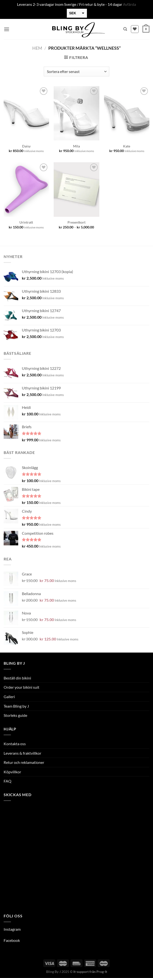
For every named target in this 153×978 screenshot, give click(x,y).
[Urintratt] (26, 189)
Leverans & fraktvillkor (22, 753)
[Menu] (6, 29)
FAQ (7, 781)
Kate (126, 146)
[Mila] (76, 113)
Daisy (26, 146)
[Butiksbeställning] (76, 71)
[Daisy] (26, 113)
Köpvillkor (12, 771)
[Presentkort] (76, 189)
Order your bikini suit (21, 687)
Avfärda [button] (129, 4)
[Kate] (126, 113)
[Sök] (125, 29)
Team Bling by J (16, 706)
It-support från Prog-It (90, 972)
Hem (37, 48)
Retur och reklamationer (24, 762)
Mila (76, 146)
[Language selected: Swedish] (136, 973)
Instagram (12, 929)
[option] (131, 974)
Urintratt (26, 222)
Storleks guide (15, 715)
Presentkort (76, 222)
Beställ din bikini (17, 678)
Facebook (12, 940)
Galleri (9, 696)
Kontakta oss (15, 743)
